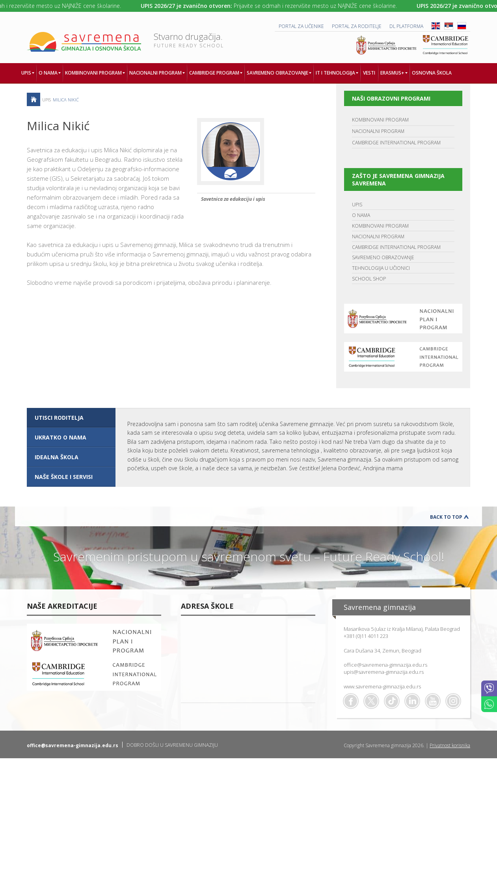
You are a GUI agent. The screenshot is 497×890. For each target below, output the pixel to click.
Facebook (351, 701)
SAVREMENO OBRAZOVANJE (383, 257)
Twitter (371, 701)
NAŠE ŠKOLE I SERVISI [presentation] (64, 477)
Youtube (433, 701)
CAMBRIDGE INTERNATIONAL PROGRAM (396, 142)
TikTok (392, 701)
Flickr (453, 701)
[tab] (71, 418)
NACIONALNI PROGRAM (378, 131)
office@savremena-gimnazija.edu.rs (385, 664)
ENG (435, 26)
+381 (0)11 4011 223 (366, 635)
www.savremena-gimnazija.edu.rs (382, 686)
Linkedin (412, 701)
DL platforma (406, 26)
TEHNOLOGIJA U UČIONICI (381, 268)
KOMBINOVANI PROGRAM (380, 119)
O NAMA (361, 215)
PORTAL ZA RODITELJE (357, 26)
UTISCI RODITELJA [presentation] (59, 417)
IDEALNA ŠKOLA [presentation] (56, 457)
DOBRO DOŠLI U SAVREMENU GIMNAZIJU (172, 745)
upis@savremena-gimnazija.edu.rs (384, 671)
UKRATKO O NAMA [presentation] (60, 437)
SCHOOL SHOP (369, 278)
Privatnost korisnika (450, 745)
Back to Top (446, 517)
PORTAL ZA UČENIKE (301, 26)
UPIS (357, 204)
